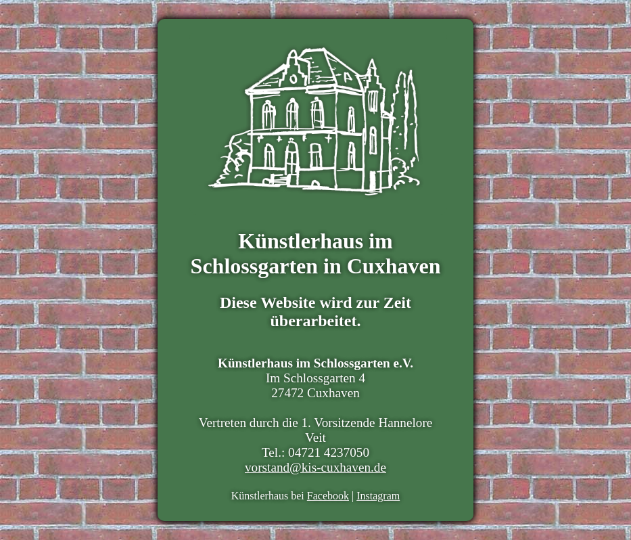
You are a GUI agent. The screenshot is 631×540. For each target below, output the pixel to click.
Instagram (378, 495)
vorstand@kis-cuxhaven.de (315, 467)
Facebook (328, 495)
